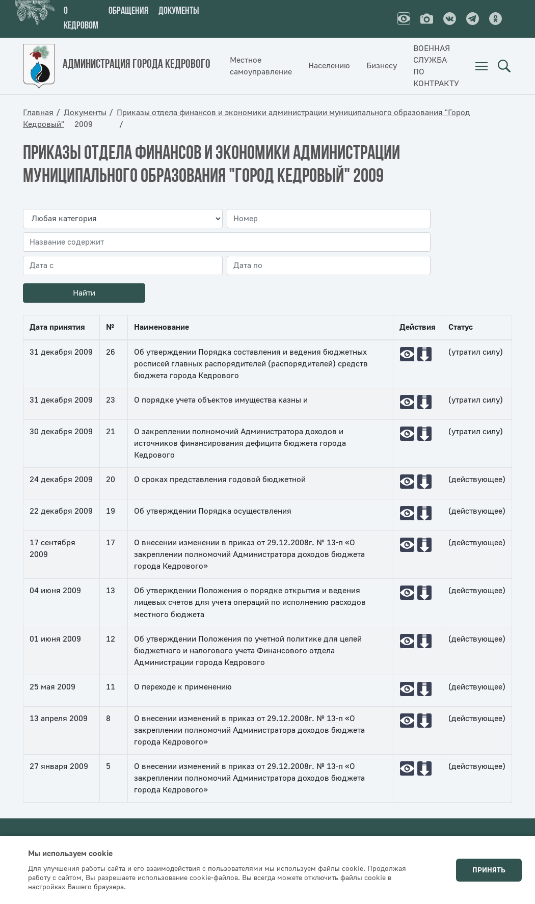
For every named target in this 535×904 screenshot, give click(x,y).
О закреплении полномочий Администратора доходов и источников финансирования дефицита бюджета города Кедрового (240, 443)
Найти (84, 293)
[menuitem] (481, 66)
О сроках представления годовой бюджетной (220, 479)
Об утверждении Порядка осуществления (212, 511)
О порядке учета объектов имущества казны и (221, 400)
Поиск (504, 66)
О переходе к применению (183, 687)
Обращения (128, 11)
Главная (38, 113)
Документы (178, 11)
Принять (488, 870)
